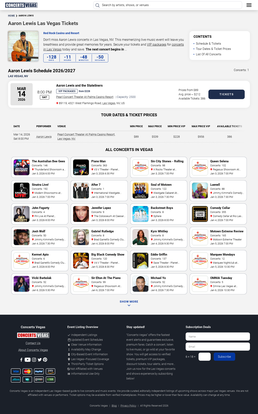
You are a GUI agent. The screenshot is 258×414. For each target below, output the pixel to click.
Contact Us (33, 343)
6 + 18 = (191, 356)
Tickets (227, 94)
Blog (114, 405)
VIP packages (156, 44)
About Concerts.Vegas (33, 350)
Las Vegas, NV (66, 138)
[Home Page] (21, 5)
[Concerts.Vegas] (33, 335)
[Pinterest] (45, 360)
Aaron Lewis (44, 136)
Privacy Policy (128, 405)
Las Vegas (108, 103)
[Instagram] (34, 360)
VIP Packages (66, 91)
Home (11, 15)
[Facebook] (21, 360)
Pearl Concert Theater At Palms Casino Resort (84, 97)
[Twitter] (39, 360)
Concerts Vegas (137, 334)
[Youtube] (27, 360)
